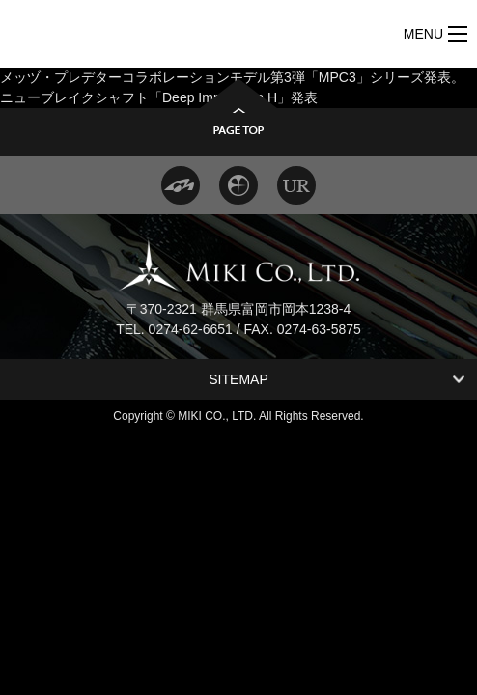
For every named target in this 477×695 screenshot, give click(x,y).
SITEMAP (238, 379)
